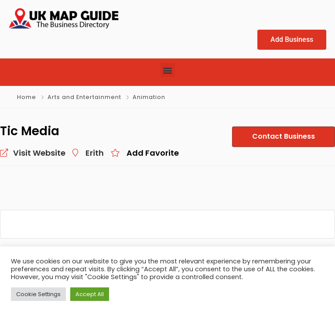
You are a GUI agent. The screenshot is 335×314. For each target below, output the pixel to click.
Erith (94, 153)
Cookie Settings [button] (38, 294)
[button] (168, 70)
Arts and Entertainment (84, 97)
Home (26, 97)
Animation (149, 97)
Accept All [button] (89, 294)
